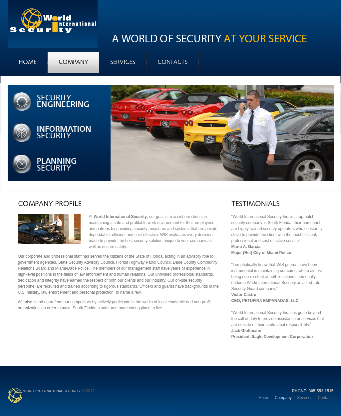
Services (304, 397)
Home (264, 397)
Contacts (325, 397)
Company (283, 397)
